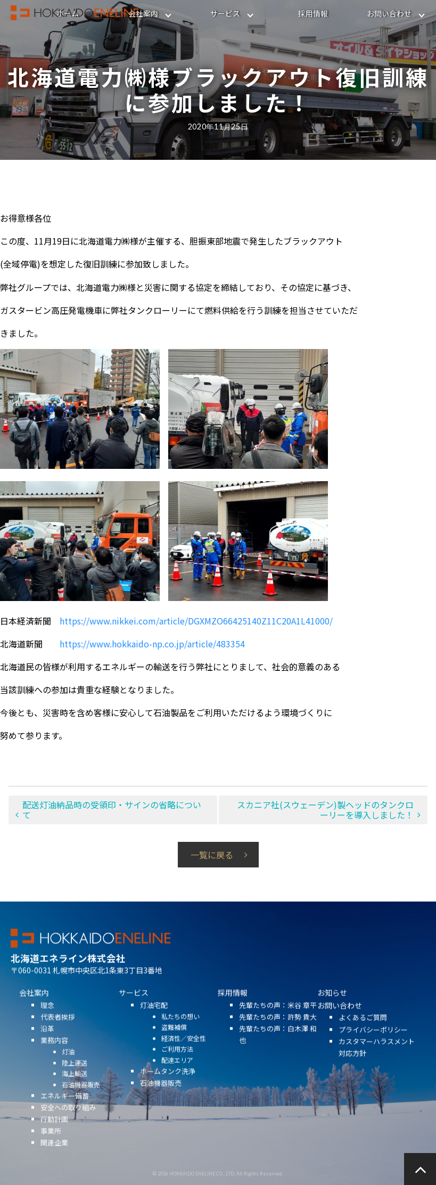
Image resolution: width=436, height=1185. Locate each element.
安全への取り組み (68, 1120)
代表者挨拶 (57, 1029)
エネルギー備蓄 (64, 1108)
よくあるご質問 (363, 1030)
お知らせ (332, 1005)
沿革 (47, 1041)
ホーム (67, 13)
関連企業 (54, 1155)
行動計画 (54, 1132)
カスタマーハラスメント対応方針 (377, 1059)
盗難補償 (174, 1039)
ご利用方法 (177, 1061)
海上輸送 (74, 1086)
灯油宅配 (154, 1017)
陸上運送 (74, 1075)
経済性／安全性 (183, 1050)
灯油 (68, 1064)
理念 (47, 1017)
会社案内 (143, 13)
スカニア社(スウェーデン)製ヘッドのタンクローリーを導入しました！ (325, 809)
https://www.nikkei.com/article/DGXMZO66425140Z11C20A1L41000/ (196, 620)
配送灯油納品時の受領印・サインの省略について (111, 809)
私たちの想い (180, 1028)
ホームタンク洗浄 (167, 1084)
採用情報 (313, 13)
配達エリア (177, 1072)
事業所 (50, 1144)
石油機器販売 (81, 1096)
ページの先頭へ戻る (420, 1169)
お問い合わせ (389, 13)
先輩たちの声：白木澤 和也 (278, 1047)
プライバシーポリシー (373, 1042)
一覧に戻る (212, 854)
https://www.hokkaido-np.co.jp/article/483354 (152, 643)
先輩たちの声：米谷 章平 (278, 1017)
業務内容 (54, 1053)
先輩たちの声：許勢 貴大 (278, 1029)
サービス (225, 13)
